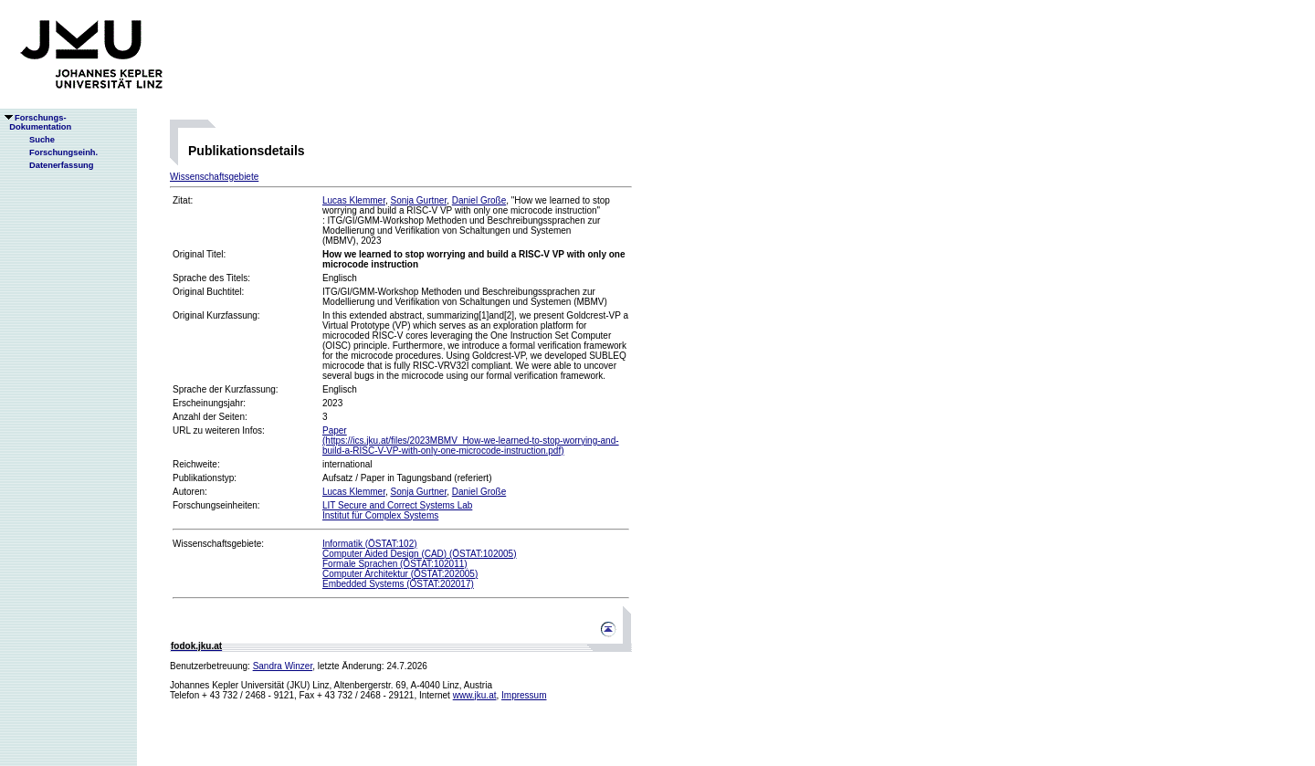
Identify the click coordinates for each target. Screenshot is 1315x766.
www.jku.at (475, 695)
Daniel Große (479, 200)
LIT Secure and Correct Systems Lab (397, 505)
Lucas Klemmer (353, 200)
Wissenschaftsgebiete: (218, 544)
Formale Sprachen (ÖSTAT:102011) (395, 564)
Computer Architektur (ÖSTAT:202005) (400, 574)
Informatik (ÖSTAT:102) (369, 544)
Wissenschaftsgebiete (214, 177)
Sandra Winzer (283, 666)
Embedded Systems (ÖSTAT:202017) (398, 584)
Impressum (523, 695)
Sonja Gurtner (418, 200)
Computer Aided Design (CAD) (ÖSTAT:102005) (419, 554)
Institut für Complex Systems (380, 515)
